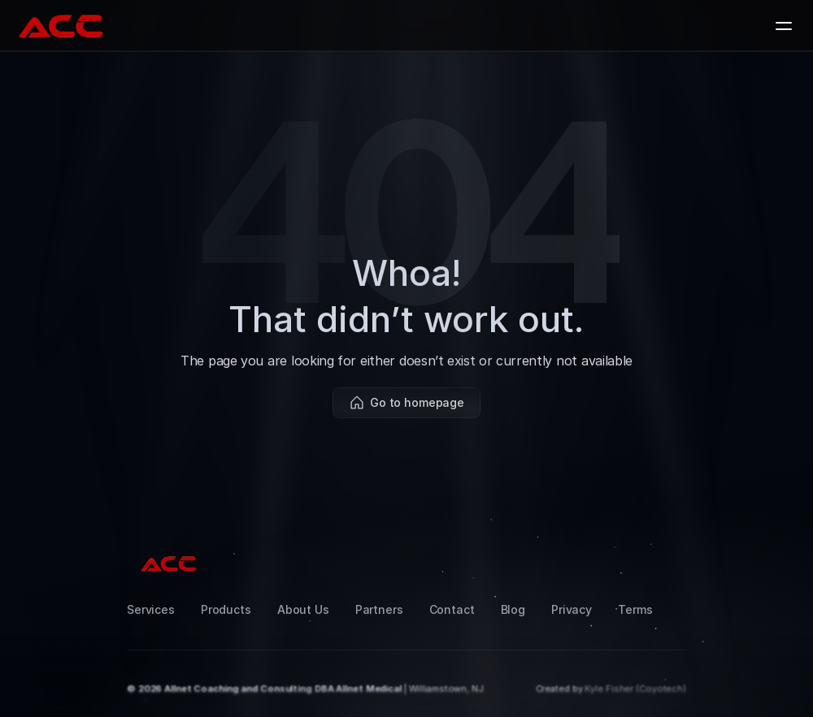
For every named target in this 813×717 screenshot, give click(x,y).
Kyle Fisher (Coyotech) (635, 688)
